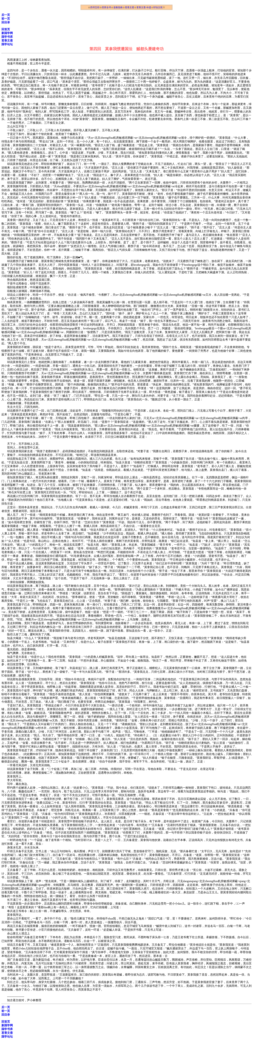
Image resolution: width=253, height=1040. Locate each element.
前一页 (5, 18)
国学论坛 (7, 44)
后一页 (5, 14)
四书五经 (94, 7)
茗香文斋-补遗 (143, 7)
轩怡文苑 (158, 7)
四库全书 (106, 7)
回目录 (5, 22)
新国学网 (7, 33)
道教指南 (118, 7)
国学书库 (7, 36)
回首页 (5, 29)
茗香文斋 (129, 7)
